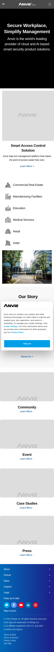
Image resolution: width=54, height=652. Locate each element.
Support (8, 586)
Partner (7, 575)
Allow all (27, 344)
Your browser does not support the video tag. (27, 75)
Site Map (8, 643)
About (7, 569)
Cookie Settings (10, 326)
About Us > (27, 356)
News (6, 581)
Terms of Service (11, 637)
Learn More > (27, 166)
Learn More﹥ (27, 411)
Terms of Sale (10, 635)
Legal (6, 592)
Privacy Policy (17, 332)
